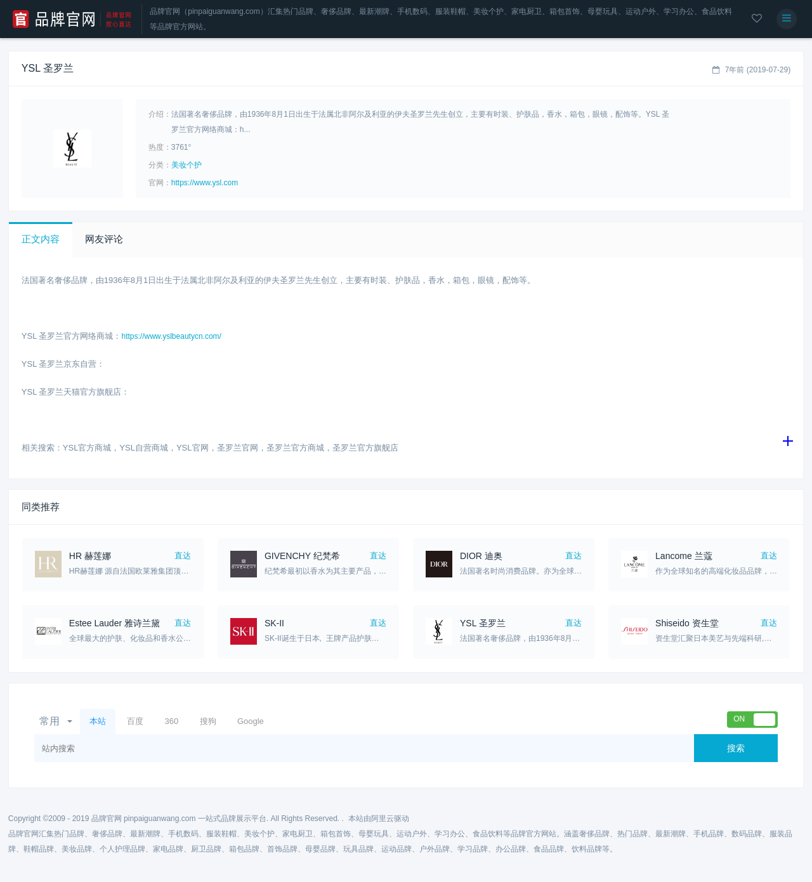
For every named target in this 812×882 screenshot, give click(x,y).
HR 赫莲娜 (90, 556)
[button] (40, 240)
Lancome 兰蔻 (683, 556)
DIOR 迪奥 (481, 556)
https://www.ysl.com (204, 182)
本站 (97, 721)
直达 (182, 555)
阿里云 (382, 818)
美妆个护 (186, 165)
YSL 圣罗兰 (483, 623)
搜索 (736, 748)
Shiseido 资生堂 (687, 623)
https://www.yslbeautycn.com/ (171, 336)
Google (250, 721)
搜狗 (208, 721)
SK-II (274, 623)
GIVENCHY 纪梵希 (302, 556)
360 (171, 721)
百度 (135, 721)
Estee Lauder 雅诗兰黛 (114, 623)
